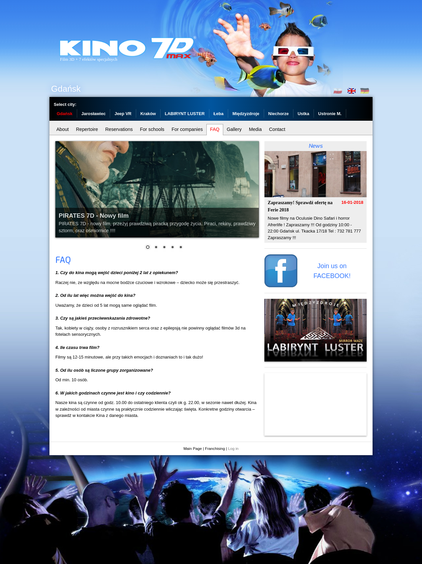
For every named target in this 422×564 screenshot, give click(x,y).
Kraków (148, 113)
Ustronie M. (330, 113)
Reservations (119, 129)
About (62, 129)
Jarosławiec (93, 113)
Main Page (192, 448)
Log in (233, 448)
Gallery (234, 129)
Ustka (303, 113)
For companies (187, 129)
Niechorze (278, 113)
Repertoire (87, 129)
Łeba (219, 113)
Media (255, 129)
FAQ (215, 129)
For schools (152, 129)
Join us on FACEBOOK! (332, 270)
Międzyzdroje (245, 113)
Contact (277, 129)
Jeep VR (122, 113)
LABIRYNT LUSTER (185, 113)
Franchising (215, 448)
